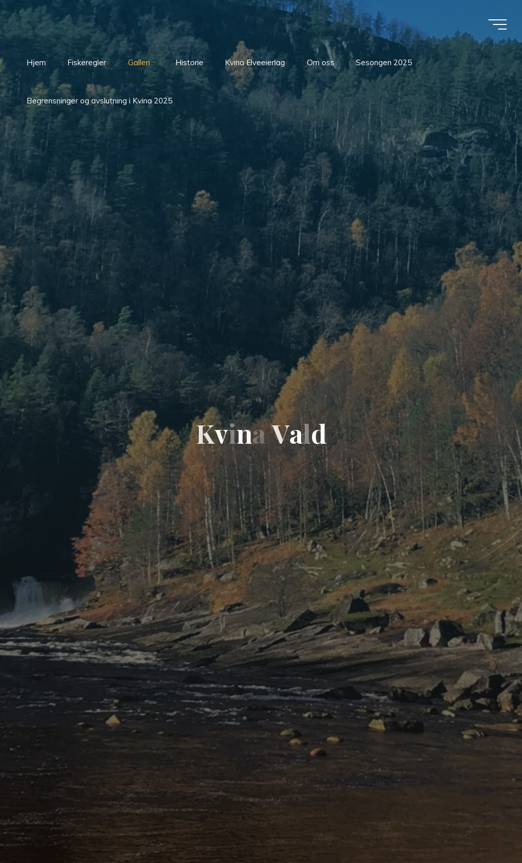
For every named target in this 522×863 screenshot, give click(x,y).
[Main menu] (497, 24)
